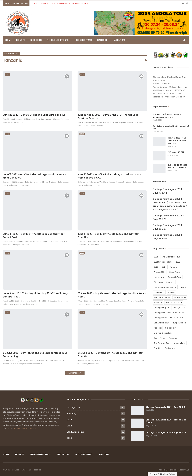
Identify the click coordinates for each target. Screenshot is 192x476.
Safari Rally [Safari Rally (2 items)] (170, 328)
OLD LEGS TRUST (83, 40)
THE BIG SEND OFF (175, 152)
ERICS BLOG (36, 40)
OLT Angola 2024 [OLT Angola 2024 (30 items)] (161, 323)
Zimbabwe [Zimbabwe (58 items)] (170, 348)
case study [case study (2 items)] (159, 277)
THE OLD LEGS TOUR (40, 454)
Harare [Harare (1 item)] (183, 287)
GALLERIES (102, 40)
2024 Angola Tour (75, 431)
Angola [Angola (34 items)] (173, 267)
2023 (8, 74)
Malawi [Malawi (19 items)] (171, 292)
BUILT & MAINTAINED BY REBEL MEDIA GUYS (70, 3)
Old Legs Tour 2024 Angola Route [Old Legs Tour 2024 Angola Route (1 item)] (169, 312)
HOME (8, 40)
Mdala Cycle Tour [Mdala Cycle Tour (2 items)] (162, 297)
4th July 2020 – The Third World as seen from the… (176, 140)
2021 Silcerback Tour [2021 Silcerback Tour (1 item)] (170, 257)
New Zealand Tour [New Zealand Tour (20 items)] (174, 302)
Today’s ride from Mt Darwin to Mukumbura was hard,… (167, 115)
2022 (69, 425)
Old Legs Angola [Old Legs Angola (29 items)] (161, 307)
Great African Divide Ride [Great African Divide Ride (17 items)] (165, 287)
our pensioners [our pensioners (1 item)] (179, 323)
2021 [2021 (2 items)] (156, 257)
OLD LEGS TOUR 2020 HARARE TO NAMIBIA (177, 166)
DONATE (35, 3)
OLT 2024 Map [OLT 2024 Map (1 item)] (176, 317)
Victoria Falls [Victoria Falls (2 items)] (179, 343)
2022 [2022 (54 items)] (178, 262)
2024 (69, 419)
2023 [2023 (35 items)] (156, 267)
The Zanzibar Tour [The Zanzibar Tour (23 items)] (162, 343)
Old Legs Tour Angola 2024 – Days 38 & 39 (166, 432)
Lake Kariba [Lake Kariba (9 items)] (159, 292)
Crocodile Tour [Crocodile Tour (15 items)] (174, 277)
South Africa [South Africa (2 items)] (159, 338)
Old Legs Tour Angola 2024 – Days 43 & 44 (166, 407)
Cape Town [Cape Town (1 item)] (174, 272)
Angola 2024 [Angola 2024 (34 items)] (160, 272)
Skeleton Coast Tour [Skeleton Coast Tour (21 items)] (163, 333)
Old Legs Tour (73, 407)
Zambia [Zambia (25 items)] (157, 348)
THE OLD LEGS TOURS (57, 40)
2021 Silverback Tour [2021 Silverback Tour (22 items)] (163, 262)
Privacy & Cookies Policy (162, 474)
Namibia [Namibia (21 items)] (158, 302)
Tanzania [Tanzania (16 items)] (173, 338)
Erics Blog (71, 413)
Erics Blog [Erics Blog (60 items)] (158, 282)
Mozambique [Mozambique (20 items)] (180, 297)
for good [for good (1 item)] (170, 282)
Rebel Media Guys (181, 470)
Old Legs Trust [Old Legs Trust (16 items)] (160, 317)
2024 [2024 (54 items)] (164, 267)
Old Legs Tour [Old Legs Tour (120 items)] (179, 307)
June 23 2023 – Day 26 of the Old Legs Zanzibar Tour (34, 114)
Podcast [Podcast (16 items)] (157, 328)
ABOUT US (45, 3)
